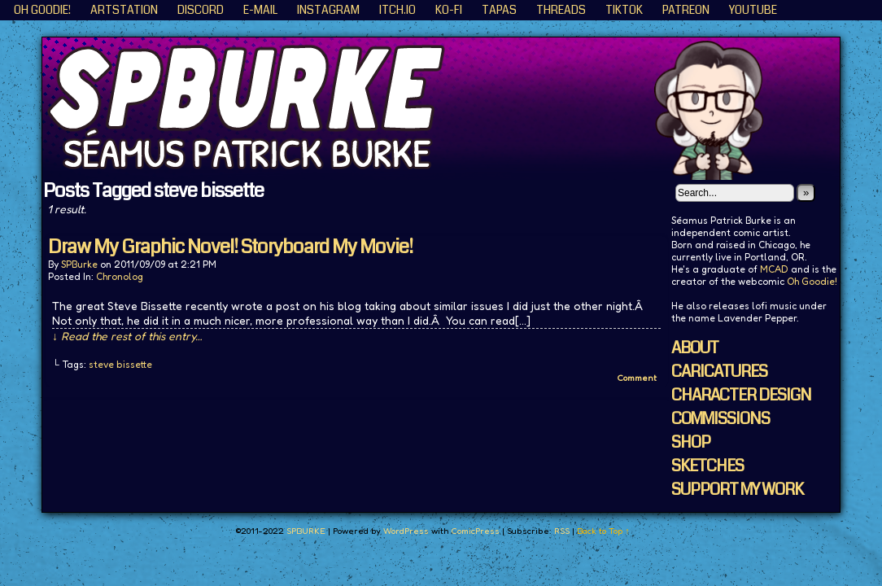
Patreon (686, 10)
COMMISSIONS (720, 419)
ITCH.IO (397, 10)
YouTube (753, 10)
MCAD (774, 269)
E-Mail (260, 10)
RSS (562, 530)
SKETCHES (707, 466)
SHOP (690, 442)
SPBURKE (449, 108)
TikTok (624, 10)
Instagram (328, 10)
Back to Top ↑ (603, 530)
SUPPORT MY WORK (737, 489)
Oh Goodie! (42, 10)
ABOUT (694, 348)
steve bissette (120, 364)
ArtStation (124, 10)
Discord (200, 10)
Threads (561, 10)
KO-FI (448, 10)
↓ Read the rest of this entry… (127, 336)
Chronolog (119, 276)
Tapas (499, 10)
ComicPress (475, 530)
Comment (636, 377)
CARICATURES (719, 371)
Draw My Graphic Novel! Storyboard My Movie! (230, 246)
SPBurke (79, 264)
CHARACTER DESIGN (741, 395)
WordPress (406, 530)
